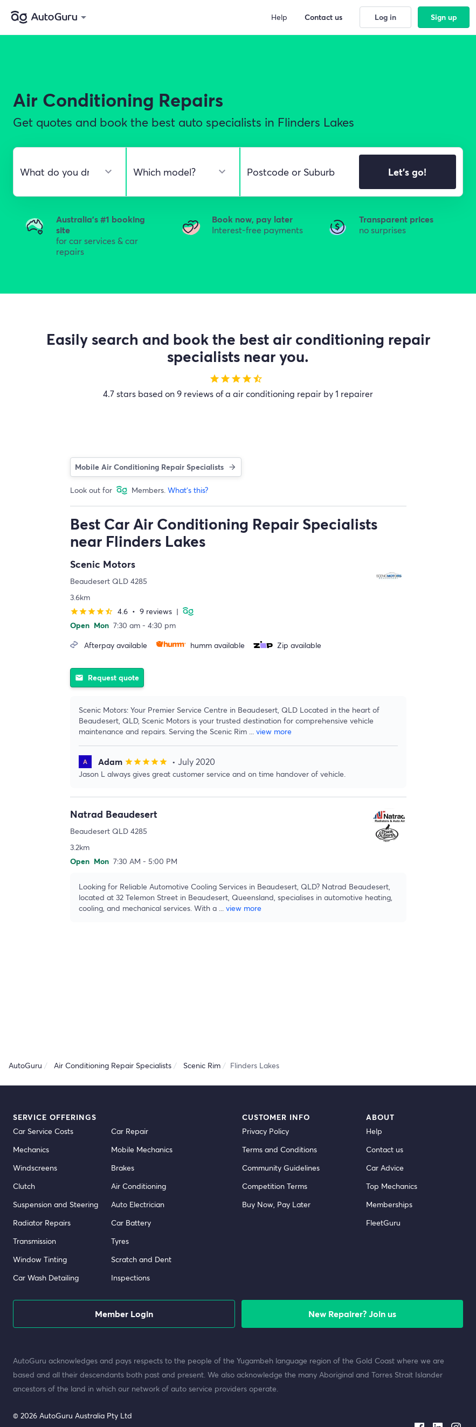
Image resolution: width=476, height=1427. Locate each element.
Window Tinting (40, 1259)
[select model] (178, 172)
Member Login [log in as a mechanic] (124, 1313)
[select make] (65, 172)
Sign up (444, 17)
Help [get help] (374, 1131)
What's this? (188, 490)
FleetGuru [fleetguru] (383, 1222)
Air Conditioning (138, 1186)
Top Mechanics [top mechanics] (391, 1186)
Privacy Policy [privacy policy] (265, 1131)
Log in (385, 17)
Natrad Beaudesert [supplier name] (113, 814)
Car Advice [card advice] (385, 1168)
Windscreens (35, 1168)
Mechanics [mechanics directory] (31, 1149)
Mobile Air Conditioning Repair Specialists (156, 467)
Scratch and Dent (141, 1259)
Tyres (120, 1241)
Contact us (327, 17)
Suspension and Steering (55, 1204)
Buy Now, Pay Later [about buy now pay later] (276, 1204)
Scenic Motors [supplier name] (102, 564)
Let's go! (407, 171)
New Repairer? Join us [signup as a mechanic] (352, 1313)
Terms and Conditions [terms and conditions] (279, 1149)
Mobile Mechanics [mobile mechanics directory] (142, 1149)
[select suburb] (296, 172)
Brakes (122, 1168)
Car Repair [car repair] (129, 1131)
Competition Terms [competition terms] (274, 1186)
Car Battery (131, 1222)
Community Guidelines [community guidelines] (281, 1168)
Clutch (24, 1186)
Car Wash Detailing (46, 1277)
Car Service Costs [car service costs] (43, 1131)
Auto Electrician (137, 1204)
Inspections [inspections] (130, 1277)
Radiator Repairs (42, 1222)
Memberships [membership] (389, 1204)
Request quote (106, 677)
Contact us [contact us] (384, 1149)
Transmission (34, 1241)
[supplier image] (389, 575)
